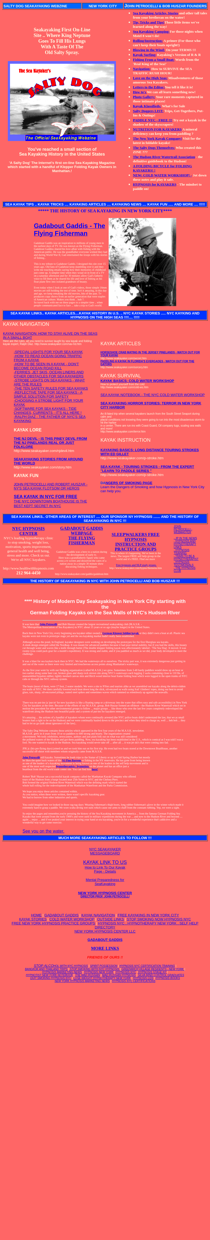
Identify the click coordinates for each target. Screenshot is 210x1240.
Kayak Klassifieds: (147, 106)
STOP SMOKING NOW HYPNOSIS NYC (159, 919)
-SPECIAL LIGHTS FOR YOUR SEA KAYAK (48, 352)
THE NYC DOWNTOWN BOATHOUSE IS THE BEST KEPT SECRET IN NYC (50, 501)
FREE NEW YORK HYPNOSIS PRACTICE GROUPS (53, 923)
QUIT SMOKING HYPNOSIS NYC (50, 978)
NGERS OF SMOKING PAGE (129, 483)
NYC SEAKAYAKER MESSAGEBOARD (105, 851)
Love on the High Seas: (150, 78)
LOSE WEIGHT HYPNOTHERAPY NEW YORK (102, 978)
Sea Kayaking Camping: (151, 31)
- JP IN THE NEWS (185, 538)
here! (95, 769)
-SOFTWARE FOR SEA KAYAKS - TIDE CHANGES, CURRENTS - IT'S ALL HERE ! (48, 411)
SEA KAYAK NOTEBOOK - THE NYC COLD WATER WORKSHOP (153, 395)
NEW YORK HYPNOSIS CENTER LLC (105, 931)
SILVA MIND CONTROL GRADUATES (161, 975)
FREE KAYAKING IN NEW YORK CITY (148, 915)
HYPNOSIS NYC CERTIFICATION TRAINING (147, 965)
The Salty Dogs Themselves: (154, 148)
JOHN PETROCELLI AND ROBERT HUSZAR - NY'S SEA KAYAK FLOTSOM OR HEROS (51, 486)
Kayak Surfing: (144, 55)
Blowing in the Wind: (149, 50)
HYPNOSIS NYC (126, 972)
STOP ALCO (61, 966)
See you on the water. (43, 831)
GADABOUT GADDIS (62, 915)
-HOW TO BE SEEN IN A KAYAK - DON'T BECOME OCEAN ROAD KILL (46, 366)
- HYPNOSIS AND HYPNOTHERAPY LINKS (185, 544)
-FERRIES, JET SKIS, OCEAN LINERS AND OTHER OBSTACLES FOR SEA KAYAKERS (49, 374)
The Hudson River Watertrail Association (164, 157)
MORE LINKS (105, 948)
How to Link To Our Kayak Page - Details (105, 869)
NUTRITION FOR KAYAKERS (157, 129)
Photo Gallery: (144, 97)
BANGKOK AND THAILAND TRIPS (46, 969)
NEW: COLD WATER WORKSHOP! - (162, 175)
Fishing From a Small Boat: (154, 60)
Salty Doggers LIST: (148, 111)
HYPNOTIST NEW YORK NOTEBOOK (49, 975)
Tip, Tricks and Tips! (149, 22)
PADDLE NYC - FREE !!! (152, 120)
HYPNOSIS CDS (143, 978)
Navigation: (142, 69)
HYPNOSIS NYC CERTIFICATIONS (133, 981)
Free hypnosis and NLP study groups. (136, 565)
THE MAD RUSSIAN (87, 975)
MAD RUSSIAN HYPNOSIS (119, 975)
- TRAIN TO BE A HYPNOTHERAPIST (186, 558)
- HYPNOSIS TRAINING (181, 552)
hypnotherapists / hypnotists (72, 766)
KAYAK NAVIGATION (98, 915)
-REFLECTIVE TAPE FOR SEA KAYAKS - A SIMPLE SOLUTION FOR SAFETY (48, 394)
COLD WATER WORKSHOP (71, 919)
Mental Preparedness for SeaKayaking (105, 882)
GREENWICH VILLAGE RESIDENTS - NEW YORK (152, 969)
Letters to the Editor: (149, 87)
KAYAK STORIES (33, 919)
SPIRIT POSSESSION (103, 965)
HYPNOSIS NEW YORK (99, 972)
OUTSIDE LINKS (110, 919)
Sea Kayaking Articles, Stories (155, 13)
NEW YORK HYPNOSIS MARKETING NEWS (82, 981)
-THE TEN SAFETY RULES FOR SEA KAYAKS (51, 388)
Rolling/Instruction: (148, 41)
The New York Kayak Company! (157, 138)
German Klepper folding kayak (120, 633)
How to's (140, 92)
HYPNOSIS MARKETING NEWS (62, 972)
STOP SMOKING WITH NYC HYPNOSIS (94, 969)
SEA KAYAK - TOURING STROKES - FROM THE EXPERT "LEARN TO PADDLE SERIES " (147, 469)
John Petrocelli (48, 624)
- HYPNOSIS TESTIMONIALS (184, 564)
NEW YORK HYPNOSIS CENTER (105, 894)
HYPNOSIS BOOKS (168, 978)
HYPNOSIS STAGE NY (152, 972)
